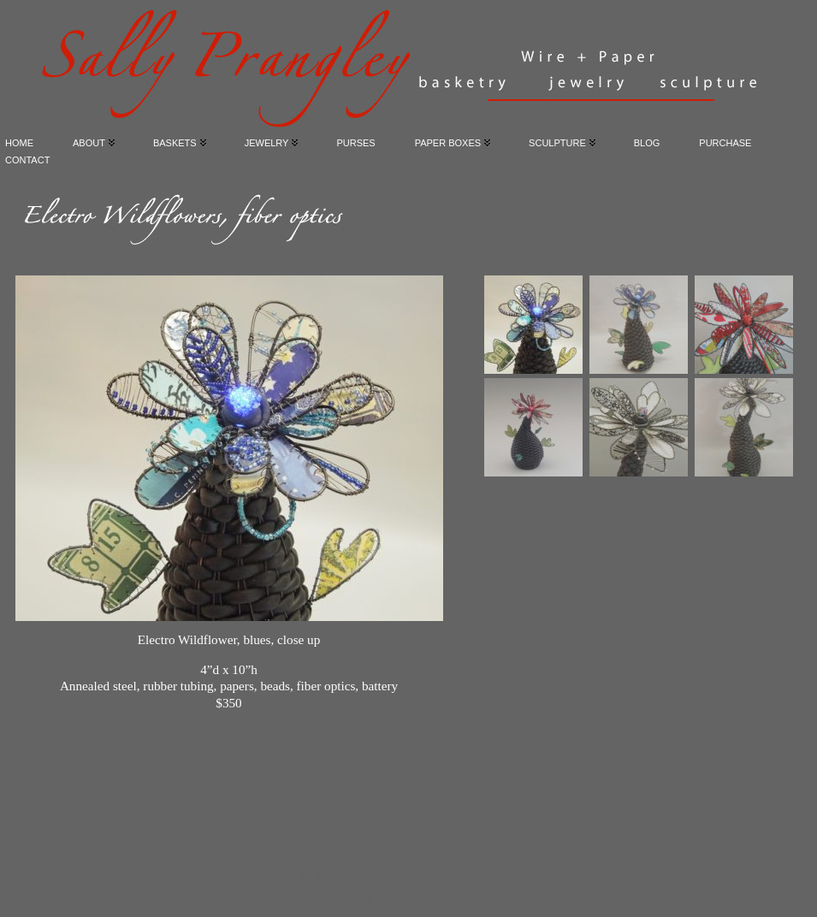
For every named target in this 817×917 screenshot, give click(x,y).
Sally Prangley (401, 876)
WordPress (408, 898)
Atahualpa (484, 898)
